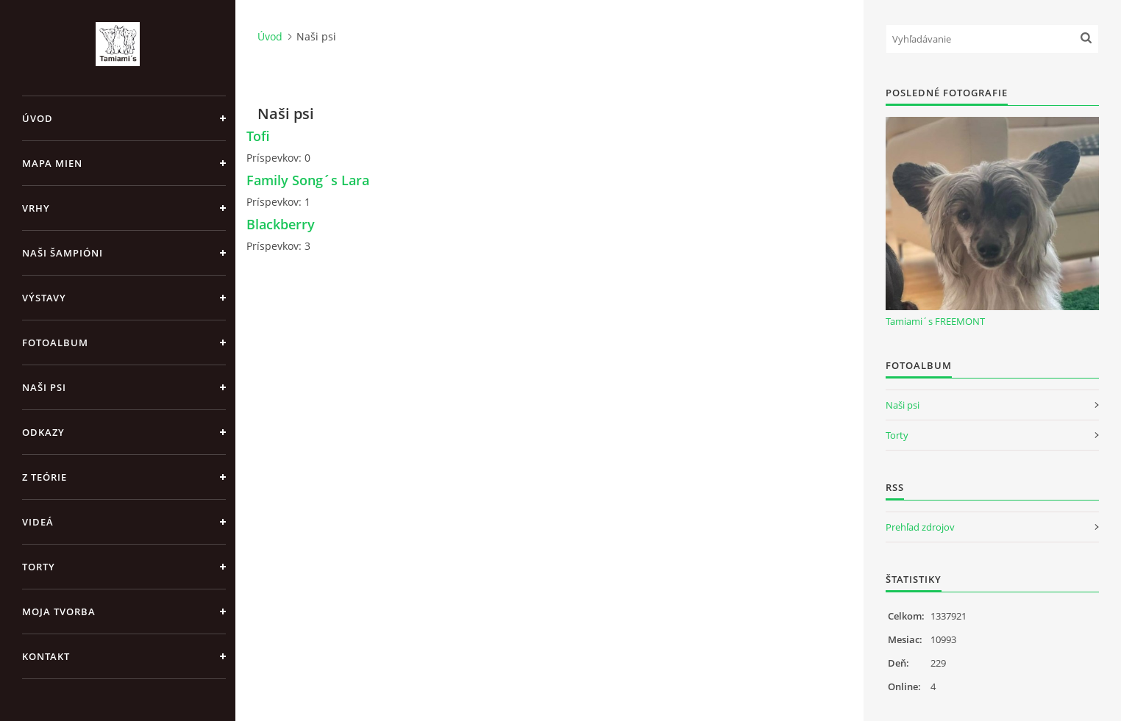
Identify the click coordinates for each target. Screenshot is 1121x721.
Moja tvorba (59, 611)
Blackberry (280, 224)
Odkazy (43, 432)
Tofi (258, 136)
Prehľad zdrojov (920, 527)
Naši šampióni (62, 252)
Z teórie (44, 477)
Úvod (37, 118)
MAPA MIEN (52, 163)
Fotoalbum (55, 342)
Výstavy (44, 297)
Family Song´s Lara (307, 180)
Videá (38, 521)
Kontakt (46, 656)
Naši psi (44, 387)
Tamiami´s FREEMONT (935, 321)
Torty (38, 566)
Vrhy (36, 208)
